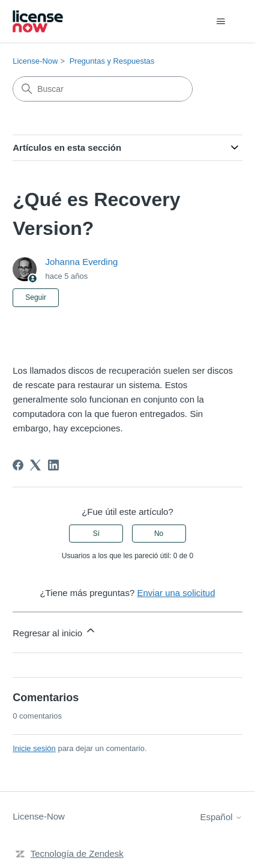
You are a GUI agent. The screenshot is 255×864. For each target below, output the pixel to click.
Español (221, 817)
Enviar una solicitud (176, 593)
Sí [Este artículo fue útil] (96, 533)
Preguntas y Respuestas (112, 60)
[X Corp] (35, 465)
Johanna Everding (81, 262)
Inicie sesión (34, 748)
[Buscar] (102, 89)
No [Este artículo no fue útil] (158, 533)
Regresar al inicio (55, 631)
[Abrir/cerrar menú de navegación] (221, 21)
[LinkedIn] (53, 465)
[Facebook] (18, 465)
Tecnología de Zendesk (77, 853)
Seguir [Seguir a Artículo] (35, 297)
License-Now (35, 60)
